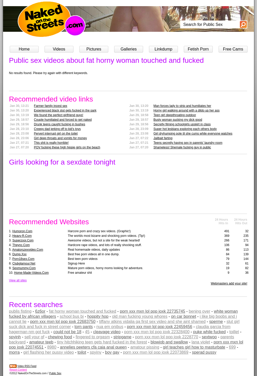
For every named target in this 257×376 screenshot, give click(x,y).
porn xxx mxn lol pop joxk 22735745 (152, 311)
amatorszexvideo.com (27, 249)
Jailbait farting (163, 138)
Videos (59, 49)
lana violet (200, 342)
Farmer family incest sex (50, 106)
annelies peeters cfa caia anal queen (93, 347)
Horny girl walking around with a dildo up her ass (187, 110)
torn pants (83, 326)
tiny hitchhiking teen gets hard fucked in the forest (102, 342)
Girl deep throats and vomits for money (60, 138)
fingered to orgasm (93, 337)
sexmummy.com (24, 268)
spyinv (95, 352)
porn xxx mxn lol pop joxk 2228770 (166, 337)
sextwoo (209, 337)
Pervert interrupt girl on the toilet (56, 133)
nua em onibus (109, 326)
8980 (51, 347)
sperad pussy (204, 352)
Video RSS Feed (26, 366)
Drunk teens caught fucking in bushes (59, 124)
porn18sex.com (23, 259)
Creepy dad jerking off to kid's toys (57, 129)
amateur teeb (41, 342)
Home (24, 49)
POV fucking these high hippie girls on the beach (67, 147)
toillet (234, 332)
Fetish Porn (198, 49)
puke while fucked (209, 332)
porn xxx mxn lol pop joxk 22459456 (159, 326)
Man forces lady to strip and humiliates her (182, 106)
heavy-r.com (21, 236)
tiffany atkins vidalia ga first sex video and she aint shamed (152, 321)
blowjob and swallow (169, 342)
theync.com (21, 245)
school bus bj (71, 316)
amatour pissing (144, 347)
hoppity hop (98, 316)
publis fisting (20, 311)
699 (232, 347)
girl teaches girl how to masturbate (194, 347)
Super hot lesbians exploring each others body (185, 129)
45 (87, 332)
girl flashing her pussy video (48, 352)
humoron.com (22, 231)
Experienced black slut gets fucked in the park (65, 110)
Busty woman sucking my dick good (178, 119)
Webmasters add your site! (229, 283)
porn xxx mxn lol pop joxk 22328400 (156, 332)
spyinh (15, 337)
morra (14, 352)
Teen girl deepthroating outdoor (175, 115)
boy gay (112, 352)
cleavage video (107, 332)
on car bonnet (183, 316)
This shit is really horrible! (51, 143)
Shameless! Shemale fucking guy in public (182, 147)
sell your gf (34, 337)
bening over (199, 311)
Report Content (18, 369)
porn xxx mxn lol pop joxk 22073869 (155, 352)
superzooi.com (23, 240)
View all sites (18, 280)
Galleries (129, 49)
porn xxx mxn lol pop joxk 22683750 (62, 321)
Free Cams (233, 49)
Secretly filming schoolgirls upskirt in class (182, 124)
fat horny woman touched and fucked (82, 311)
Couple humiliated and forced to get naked (63, 119)
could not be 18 (67, 332)
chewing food (60, 337)
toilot (82, 352)
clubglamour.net (23, 263)
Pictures (94, 49)
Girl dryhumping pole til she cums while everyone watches (193, 133)
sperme (216, 321)
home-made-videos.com (31, 273)
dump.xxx (19, 254)
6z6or (40, 311)
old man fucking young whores (139, 316)
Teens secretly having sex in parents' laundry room (188, 143)
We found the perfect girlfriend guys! (58, 115)
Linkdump (163, 49)
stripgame (122, 337)
